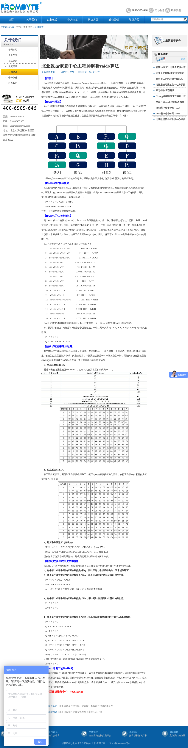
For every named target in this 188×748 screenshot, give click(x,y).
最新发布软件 (173, 40)
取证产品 (134, 19)
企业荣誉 (12, 55)
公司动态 (12, 72)
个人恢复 (72, 19)
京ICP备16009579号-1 (119, 743)
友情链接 (93, 732)
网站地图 (174, 732)
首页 (11, 19)
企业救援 (52, 19)
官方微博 (159, 10)
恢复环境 (12, 66)
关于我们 (31, 19)
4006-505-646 (140, 10)
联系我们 (176, 10)
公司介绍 (12, 49)
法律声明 (133, 732)
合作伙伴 (12, 77)
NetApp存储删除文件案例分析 (171, 96)
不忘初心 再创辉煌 (165, 90)
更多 (183, 59)
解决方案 (93, 19)
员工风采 (12, 60)
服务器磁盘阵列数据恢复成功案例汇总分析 (80, 712)
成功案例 (113, 19)
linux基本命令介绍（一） (168, 113)
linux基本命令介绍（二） (168, 107)
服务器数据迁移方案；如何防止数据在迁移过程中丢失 (86, 706)
